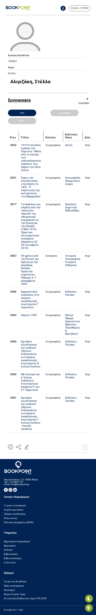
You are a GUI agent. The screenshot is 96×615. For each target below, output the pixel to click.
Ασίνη (68, 145)
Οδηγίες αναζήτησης (14, 514)
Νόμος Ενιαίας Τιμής (15, 594)
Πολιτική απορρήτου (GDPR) (18, 522)
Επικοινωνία (10, 518)
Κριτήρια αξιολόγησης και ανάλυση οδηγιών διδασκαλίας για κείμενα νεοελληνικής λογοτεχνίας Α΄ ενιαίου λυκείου (30, 354)
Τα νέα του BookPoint (15, 581)
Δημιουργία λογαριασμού (17, 541)
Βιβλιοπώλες (11, 554)
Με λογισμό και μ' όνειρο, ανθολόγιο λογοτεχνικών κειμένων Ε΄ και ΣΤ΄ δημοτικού (30, 382)
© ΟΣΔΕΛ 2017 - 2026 (13, 610)
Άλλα (22, 121)
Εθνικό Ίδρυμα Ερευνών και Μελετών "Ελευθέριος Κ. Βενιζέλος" (72, 324)
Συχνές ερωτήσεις (14, 510)
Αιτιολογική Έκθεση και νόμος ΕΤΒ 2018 (25, 598)
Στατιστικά (9, 562)
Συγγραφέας (64, 113)
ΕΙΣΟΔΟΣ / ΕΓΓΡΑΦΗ (79, 8)
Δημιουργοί (10, 545)
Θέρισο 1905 (29, 315)
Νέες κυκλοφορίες (14, 586)
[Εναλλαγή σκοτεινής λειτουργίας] (89, 599)
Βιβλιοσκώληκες (13, 558)
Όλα (22, 113)
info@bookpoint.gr (20, 484)
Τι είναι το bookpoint (15, 505)
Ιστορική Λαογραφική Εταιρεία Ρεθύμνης (72, 260)
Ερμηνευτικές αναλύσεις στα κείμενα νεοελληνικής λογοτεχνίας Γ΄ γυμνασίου (30, 299)
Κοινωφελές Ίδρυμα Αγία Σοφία (72, 180)
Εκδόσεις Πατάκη (71, 293)
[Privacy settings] (89, 608)
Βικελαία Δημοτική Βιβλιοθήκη (72, 207)
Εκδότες (8, 550)
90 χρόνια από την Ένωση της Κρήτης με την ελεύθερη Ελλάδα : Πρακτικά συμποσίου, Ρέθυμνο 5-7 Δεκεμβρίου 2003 (30, 269)
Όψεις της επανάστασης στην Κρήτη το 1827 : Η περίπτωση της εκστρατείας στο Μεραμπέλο (30, 187)
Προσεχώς (9, 590)
